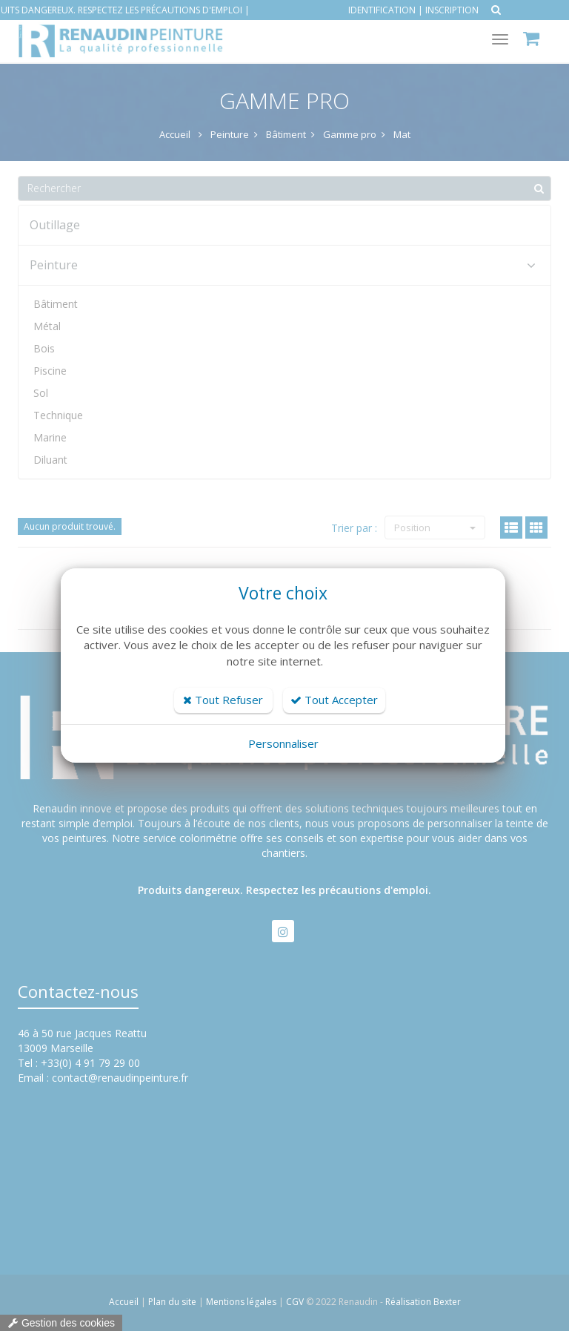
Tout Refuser (223, 699)
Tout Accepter (334, 699)
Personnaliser (283, 743)
